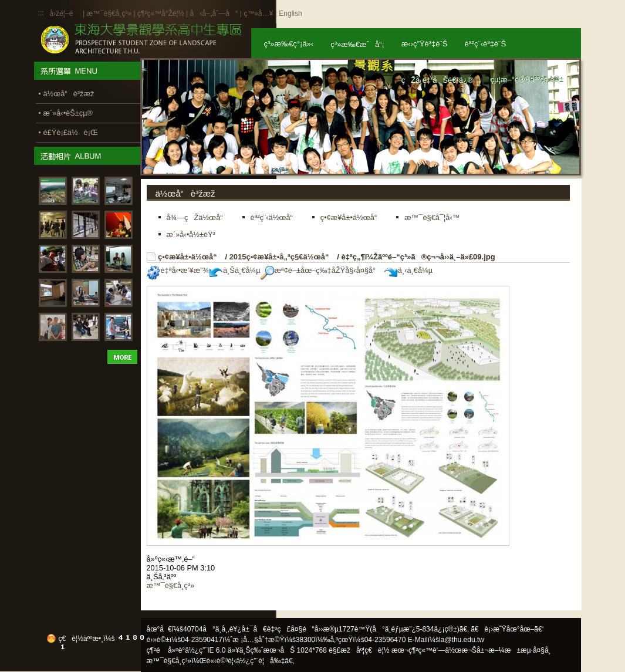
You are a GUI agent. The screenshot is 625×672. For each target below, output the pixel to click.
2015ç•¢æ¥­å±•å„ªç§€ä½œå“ (282, 256)
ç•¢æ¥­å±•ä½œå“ (190, 256)
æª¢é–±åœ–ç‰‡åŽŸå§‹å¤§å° (321, 270)
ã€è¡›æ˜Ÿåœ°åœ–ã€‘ (507, 629)
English (290, 13)
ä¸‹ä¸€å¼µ (408, 270)
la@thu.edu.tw (461, 640)
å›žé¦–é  (65, 13)
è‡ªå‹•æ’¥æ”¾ (178, 270)
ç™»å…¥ (258, 13)
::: (41, 13)
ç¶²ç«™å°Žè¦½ (160, 13)
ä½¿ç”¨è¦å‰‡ (260, 661)
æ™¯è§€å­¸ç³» (109, 13)
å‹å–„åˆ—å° (214, 13)
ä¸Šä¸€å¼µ (235, 270)
